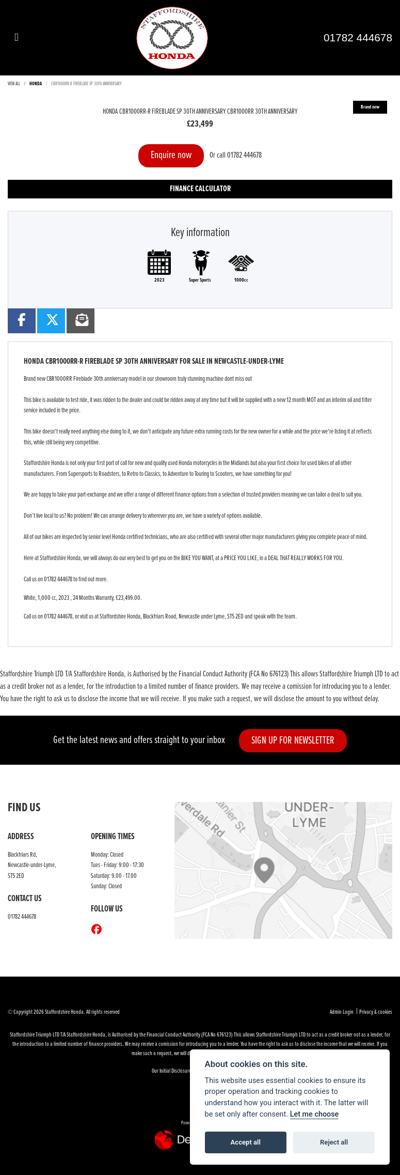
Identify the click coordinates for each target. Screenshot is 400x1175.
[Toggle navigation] (16, 38)
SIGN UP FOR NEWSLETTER (292, 741)
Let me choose (314, 1114)
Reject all (334, 1142)
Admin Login (342, 1012)
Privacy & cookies (375, 1012)
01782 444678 (358, 37)
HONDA (35, 84)
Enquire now (171, 155)
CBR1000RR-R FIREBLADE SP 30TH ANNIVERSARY (86, 84)
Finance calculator (200, 188)
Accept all (246, 1142)
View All (14, 84)
